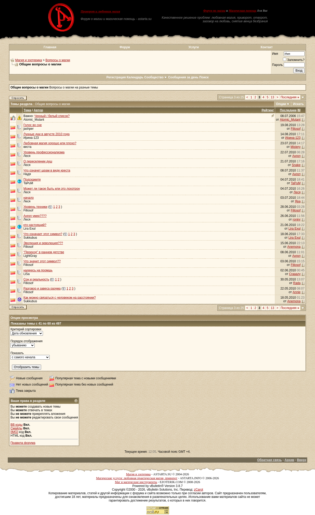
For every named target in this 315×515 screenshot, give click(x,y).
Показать (17, 353)
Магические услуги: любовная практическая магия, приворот (136, 478)
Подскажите (32, 179)
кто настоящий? (34, 225)
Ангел (296, 156)
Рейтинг (268, 110)
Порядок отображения (26, 341)
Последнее (288, 110)
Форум (125, 47)
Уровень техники (35, 207)
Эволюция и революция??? (43, 243)
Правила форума (22, 443)
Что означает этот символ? (42, 234)
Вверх (301, 460)
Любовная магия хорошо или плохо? (49, 143)
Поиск (204, 77)
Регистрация (116, 77)
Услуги (193, 47)
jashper (28, 129)
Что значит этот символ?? (42, 261)
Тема (27, 110)
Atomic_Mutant (33, 119)
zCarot (198, 489)
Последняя (290, 97)
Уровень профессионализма (43, 152)
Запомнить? (293, 60)
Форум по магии (214, 10)
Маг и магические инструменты (136, 482)
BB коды (16, 425)
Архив (289, 460)
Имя (275, 54)
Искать (298, 104)
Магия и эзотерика (28, 60)
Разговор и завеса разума (42, 288)
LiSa (26, 274)
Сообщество (155, 77)
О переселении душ (37, 161)
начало (28, 198)
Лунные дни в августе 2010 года (46, 134)
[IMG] (14, 432)
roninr (297, 219)
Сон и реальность (36, 279)
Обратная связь (269, 460)
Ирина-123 (31, 138)
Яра (298, 201)
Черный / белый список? (52, 116)
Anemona (294, 247)
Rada (297, 283)
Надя (27, 174)
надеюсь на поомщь (37, 270)
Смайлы (16, 428)
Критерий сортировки (25, 329)
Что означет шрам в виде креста (46, 170)
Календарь (135, 77)
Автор (38, 110)
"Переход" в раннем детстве (43, 252)
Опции (281, 104)
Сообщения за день (183, 77)
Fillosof (296, 129)
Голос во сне (32, 125)
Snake (296, 165)
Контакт (267, 47)
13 (272, 97)
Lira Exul (29, 228)
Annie (297, 292)
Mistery (296, 147)
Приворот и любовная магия (100, 11)
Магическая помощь (243, 10)
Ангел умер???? (35, 216)
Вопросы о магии (58, 60)
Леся (26, 156)
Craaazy (295, 274)
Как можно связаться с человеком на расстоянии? (59, 297)
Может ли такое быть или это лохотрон (51, 188)
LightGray (30, 256)
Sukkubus (30, 237)
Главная (50, 47)
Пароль (277, 65)
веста (27, 147)
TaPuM (28, 183)
